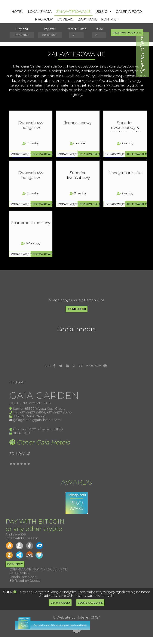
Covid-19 (65, 19)
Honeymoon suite (30, 173)
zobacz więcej (21, 153)
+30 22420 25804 (32, 412)
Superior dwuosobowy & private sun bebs (30, 128)
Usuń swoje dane (90, 602)
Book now (15, 564)
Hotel (17, 12)
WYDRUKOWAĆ (97, 366)
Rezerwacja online (127, 32)
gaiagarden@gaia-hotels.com (37, 420)
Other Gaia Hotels (43, 442)
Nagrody (44, 19)
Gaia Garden (19, 573)
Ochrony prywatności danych (90, 596)
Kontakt (109, 19)
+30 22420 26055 (59, 412)
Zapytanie (87, 19)
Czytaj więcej (60, 602)
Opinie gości (76, 308)
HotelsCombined (23, 577)
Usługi (103, 12)
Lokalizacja (40, 12)
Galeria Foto (129, 12)
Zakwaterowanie (73, 12)
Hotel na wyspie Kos (30, 403)
